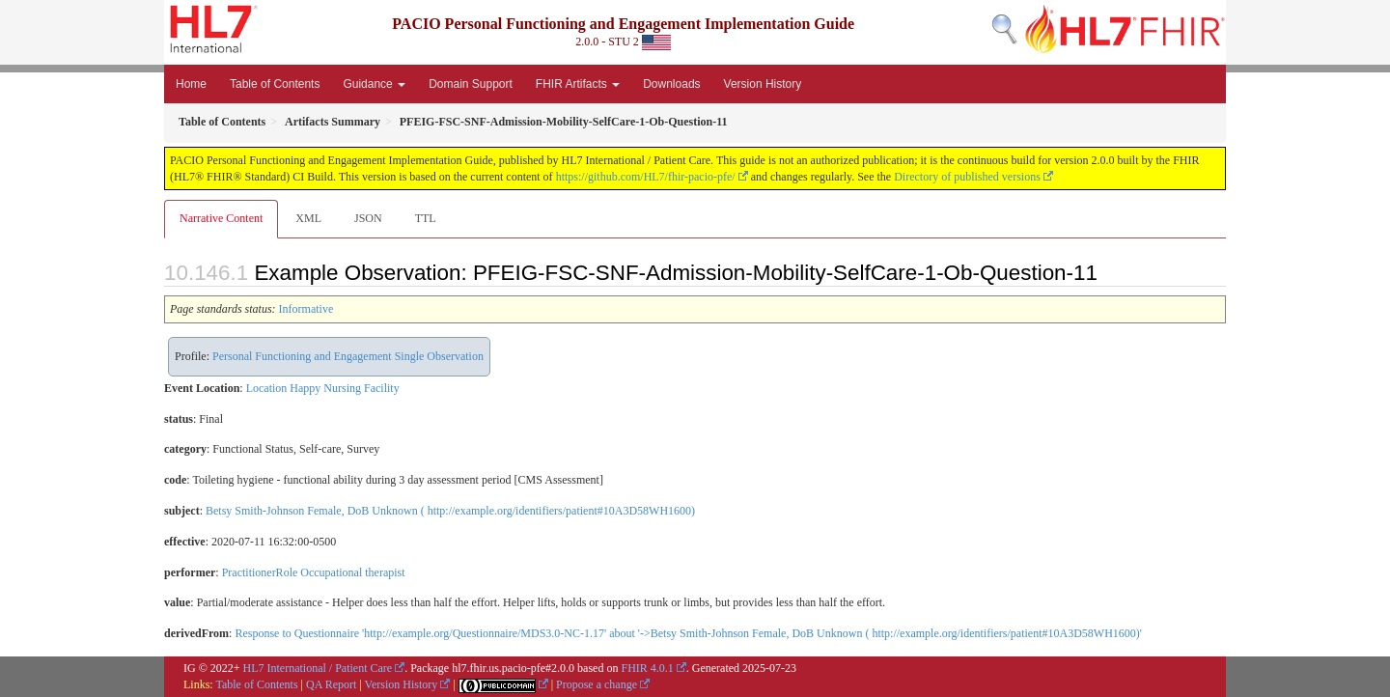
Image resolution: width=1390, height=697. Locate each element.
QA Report (331, 684)
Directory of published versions (967, 176)
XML (308, 218)
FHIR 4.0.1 (647, 668)
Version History (763, 84)
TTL (425, 218)
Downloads (671, 84)
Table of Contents (275, 84)
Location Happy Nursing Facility (323, 388)
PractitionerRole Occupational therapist (313, 572)
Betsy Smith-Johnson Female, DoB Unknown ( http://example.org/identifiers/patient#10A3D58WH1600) (450, 510)
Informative (306, 309)
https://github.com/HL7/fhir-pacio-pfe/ (646, 176)
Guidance (374, 84)
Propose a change (596, 684)
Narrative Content (221, 218)
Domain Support (471, 84)
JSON (368, 218)
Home (191, 84)
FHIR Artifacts (578, 84)
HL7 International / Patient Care (318, 668)
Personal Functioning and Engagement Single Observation (348, 356)
